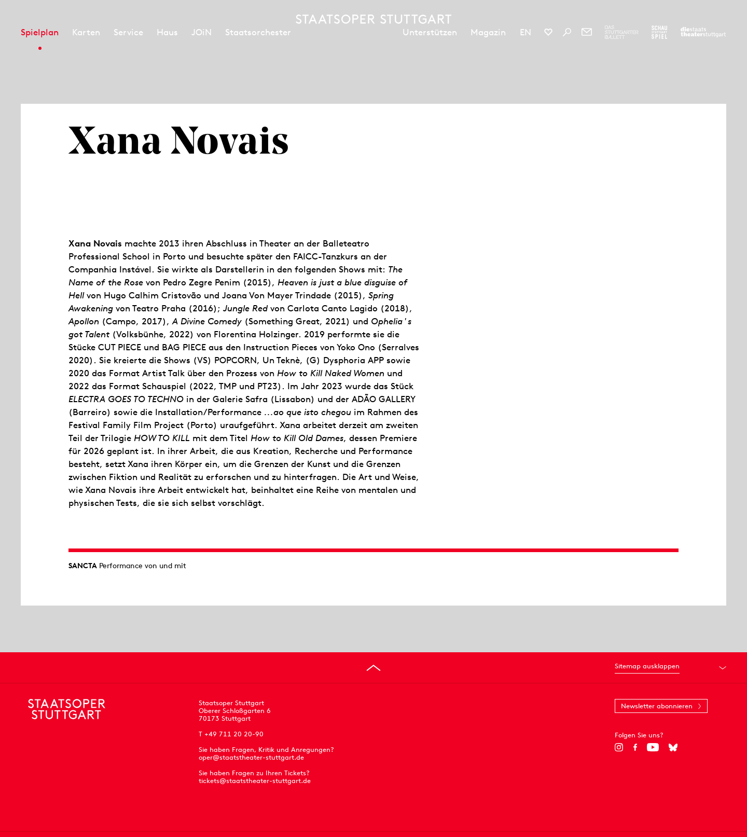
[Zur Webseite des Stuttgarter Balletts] (622, 32)
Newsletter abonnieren (657, 706)
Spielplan (40, 32)
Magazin (488, 32)
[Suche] (567, 32)
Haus (167, 32)
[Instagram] (619, 747)
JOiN (201, 32)
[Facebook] (635, 747)
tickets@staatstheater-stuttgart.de (255, 780)
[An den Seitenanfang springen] (373, 667)
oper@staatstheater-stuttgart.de (251, 757)
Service (128, 32)
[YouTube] (653, 747)
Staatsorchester (258, 32)
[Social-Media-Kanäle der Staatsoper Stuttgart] (548, 32)
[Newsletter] (587, 32)
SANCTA (82, 565)
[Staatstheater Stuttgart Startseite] (373, 19)
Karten (86, 32)
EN (525, 32)
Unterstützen (430, 32)
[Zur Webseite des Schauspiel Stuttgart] (659, 32)
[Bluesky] (673, 747)
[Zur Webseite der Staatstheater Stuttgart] (703, 32)
